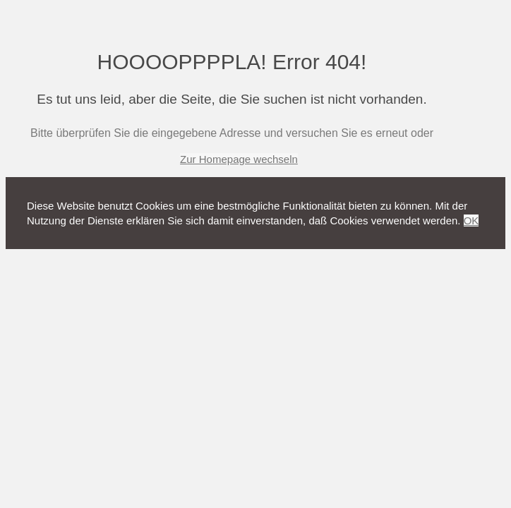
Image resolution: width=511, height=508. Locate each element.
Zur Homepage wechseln (239, 159)
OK (471, 220)
